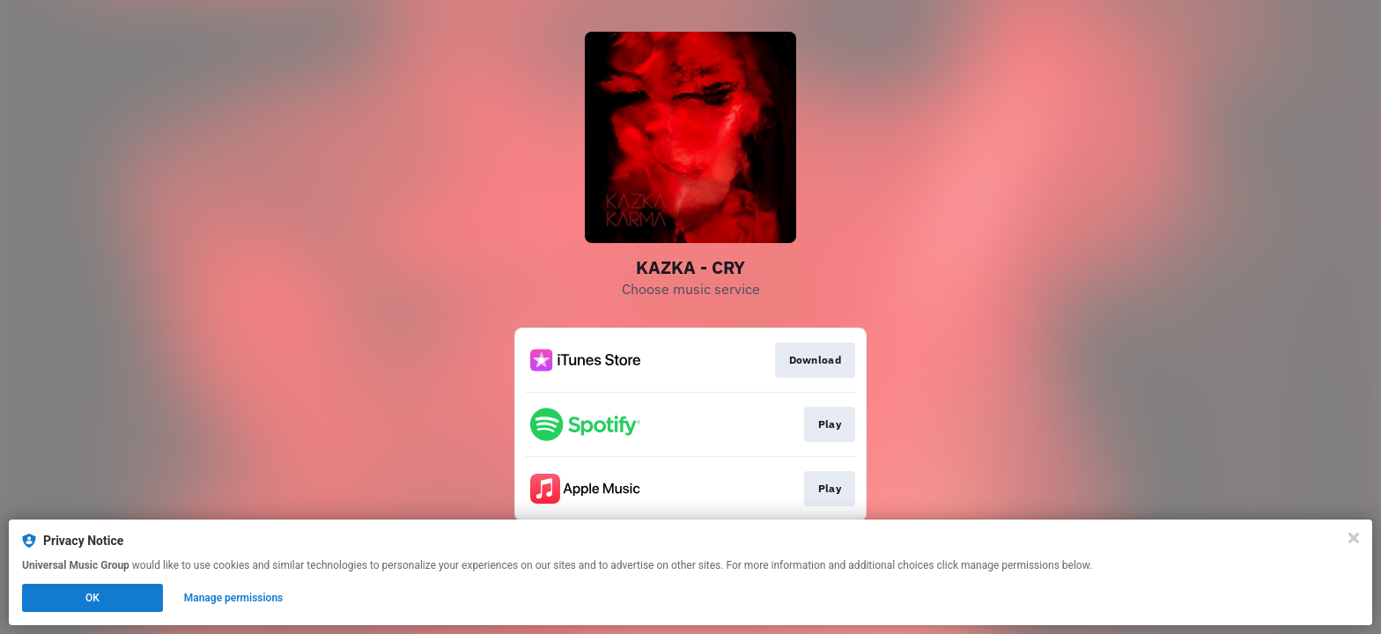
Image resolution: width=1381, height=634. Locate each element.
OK (92, 598)
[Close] (1354, 538)
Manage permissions (234, 598)
